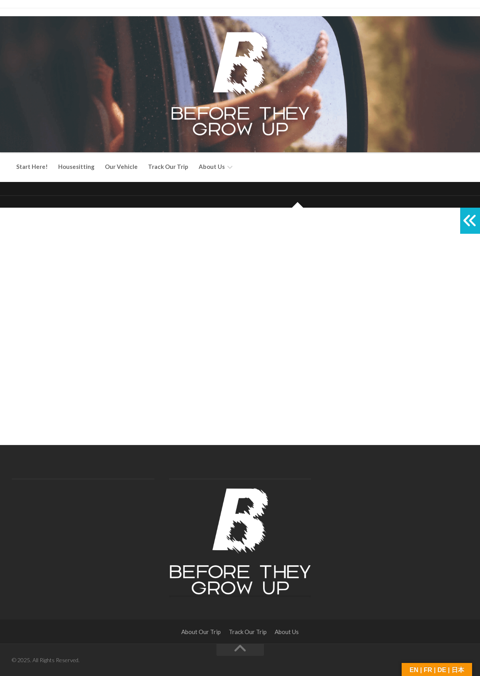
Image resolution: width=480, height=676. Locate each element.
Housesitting (76, 166)
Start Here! (32, 166)
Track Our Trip (168, 166)
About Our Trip (201, 631)
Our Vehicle (121, 166)
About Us (212, 166)
